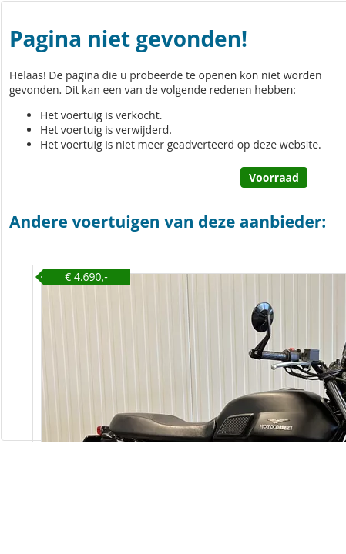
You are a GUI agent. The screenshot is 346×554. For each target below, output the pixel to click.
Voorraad (274, 177)
